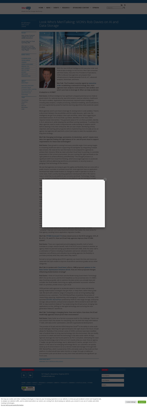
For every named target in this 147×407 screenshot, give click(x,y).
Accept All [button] (142, 402)
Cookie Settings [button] (130, 402)
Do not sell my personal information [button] (12, 405)
